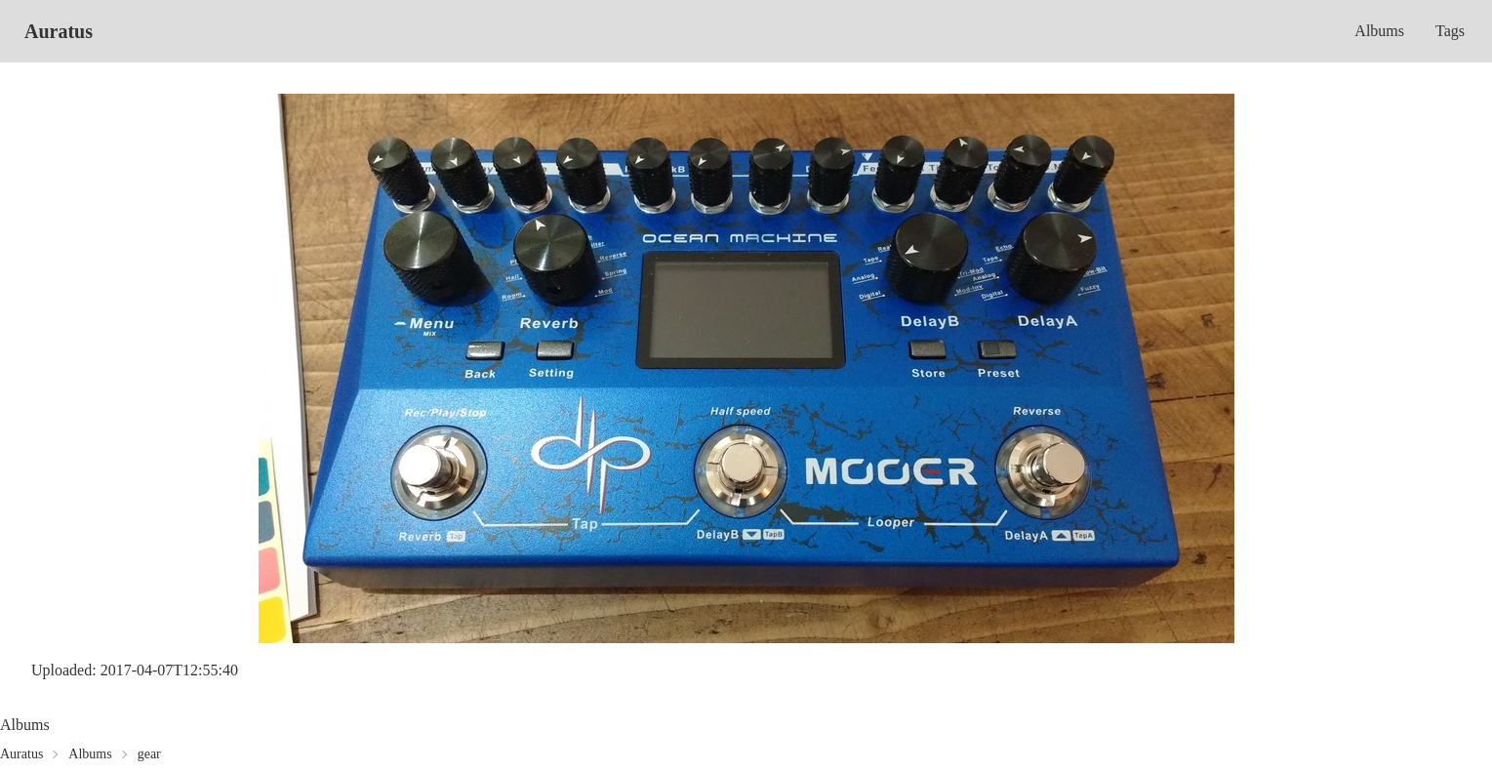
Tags (1450, 30)
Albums (1379, 30)
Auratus (58, 31)
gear (149, 754)
